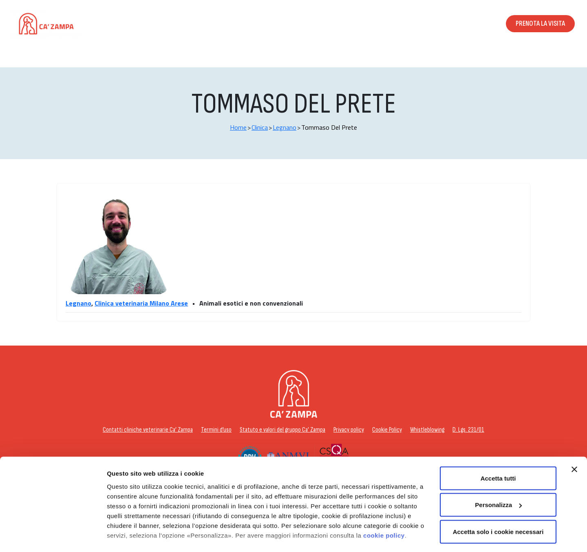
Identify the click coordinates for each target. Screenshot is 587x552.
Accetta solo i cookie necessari (498, 491)
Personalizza (125, 535)
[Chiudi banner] (574, 429)
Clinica (260, 127)
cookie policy (384, 494)
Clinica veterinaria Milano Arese (141, 303)
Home (238, 127)
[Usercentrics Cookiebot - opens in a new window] (52, 536)
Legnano (284, 127)
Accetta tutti (498, 437)
